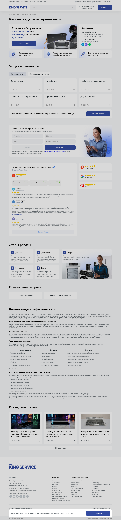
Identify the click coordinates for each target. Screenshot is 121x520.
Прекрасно (98, 513)
